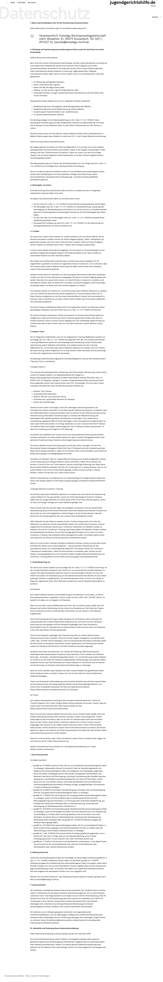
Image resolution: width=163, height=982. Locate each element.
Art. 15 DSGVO (45, 768)
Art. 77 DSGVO (45, 844)
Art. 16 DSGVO (45, 792)
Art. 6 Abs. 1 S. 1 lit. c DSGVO (79, 220)
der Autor (29, 5)
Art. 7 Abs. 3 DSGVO (47, 836)
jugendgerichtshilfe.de (135, 4)
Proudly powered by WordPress (14, 978)
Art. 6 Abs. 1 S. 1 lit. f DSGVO (83, 122)
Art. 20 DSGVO (45, 827)
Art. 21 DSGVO (76, 822)
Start (10, 5)
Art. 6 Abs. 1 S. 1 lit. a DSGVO (55, 206)
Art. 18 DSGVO (45, 811)
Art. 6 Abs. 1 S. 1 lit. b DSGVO (72, 225)
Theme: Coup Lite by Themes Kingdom (37, 978)
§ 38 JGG (19, 5)
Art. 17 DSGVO (45, 798)
